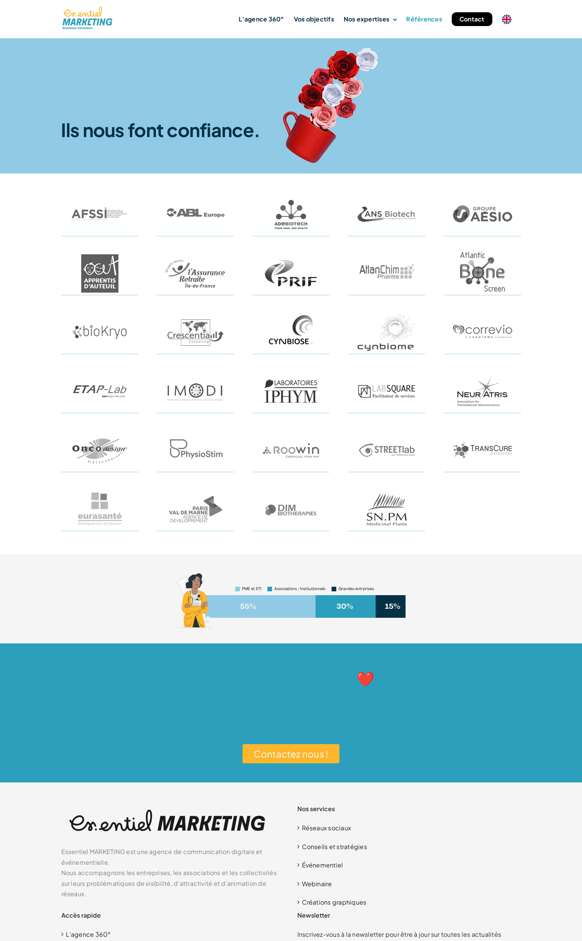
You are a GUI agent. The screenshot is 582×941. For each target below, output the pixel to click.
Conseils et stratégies (334, 847)
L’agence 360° (88, 934)
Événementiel (322, 865)
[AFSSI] (99, 195)
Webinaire (317, 884)
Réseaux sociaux (326, 828)
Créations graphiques (334, 902)
